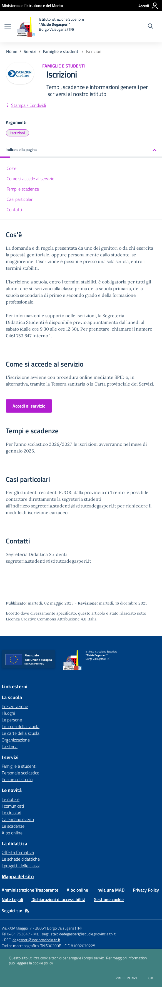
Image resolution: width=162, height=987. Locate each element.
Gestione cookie (109, 899)
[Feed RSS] (26, 910)
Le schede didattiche (21, 859)
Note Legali (12, 899)
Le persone (12, 719)
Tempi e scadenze (23, 189)
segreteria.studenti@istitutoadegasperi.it (73, 506)
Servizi (30, 51)
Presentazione (15, 706)
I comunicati (13, 806)
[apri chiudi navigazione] (7, 26)
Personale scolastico (20, 772)
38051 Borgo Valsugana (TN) (58, 928)
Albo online (12, 832)
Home (11, 51)
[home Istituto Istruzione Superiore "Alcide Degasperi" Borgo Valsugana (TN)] (50, 27)
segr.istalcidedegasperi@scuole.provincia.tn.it (79, 934)
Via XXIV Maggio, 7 (17, 928)
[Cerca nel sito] (150, 26)
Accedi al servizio (29, 406)
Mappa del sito (18, 876)
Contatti (14, 209)
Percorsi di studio (17, 779)
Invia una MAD (110, 890)
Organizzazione (16, 739)
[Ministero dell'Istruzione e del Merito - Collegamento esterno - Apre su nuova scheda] (32, 5)
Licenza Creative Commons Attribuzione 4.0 (46, 619)
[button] (81, 150)
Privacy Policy (146, 890)
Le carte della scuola (20, 733)
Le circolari (11, 812)
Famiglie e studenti (61, 51)
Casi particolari (20, 199)
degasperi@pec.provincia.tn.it (36, 940)
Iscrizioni (17, 133)
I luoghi (8, 713)
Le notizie (10, 799)
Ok (150, 978)
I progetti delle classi (20, 865)
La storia (10, 746)
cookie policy (43, 963)
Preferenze (127, 978)
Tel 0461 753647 (16, 934)
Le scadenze (13, 826)
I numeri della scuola (20, 726)
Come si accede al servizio (30, 178)
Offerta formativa (18, 852)
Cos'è (11, 168)
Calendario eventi (18, 819)
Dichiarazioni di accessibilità (58, 899)
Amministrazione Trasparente (30, 890)
